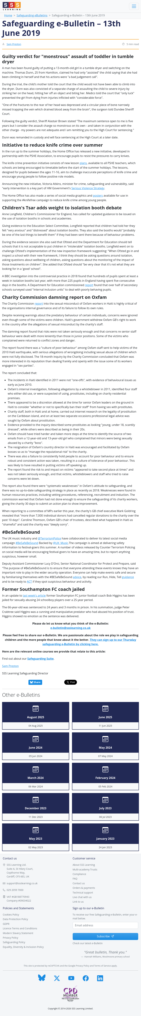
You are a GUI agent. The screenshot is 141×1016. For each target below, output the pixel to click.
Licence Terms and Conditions (20, 928)
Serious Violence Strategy (87, 188)
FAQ (75, 878)
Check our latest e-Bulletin (88, 943)
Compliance (79, 874)
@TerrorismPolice (49, 538)
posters (98, 195)
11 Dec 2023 (36, 817)
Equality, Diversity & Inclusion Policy (23, 947)
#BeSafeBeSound (27, 543)
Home (8, 15)
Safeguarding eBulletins (32, 15)
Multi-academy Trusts (85, 869)
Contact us (79, 883)
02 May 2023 (35, 847)
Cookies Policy (11, 914)
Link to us (78, 901)
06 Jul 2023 (105, 817)
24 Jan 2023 (105, 847)
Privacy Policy (10, 937)
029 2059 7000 (15, 890)
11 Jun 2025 (105, 725)
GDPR (6, 923)
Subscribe (105, 936)
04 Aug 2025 (36, 725)
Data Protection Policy (15, 919)
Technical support (83, 892)
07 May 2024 (105, 756)
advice (77, 577)
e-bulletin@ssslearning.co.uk (70, 628)
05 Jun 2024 (35, 756)
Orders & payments (84, 887)
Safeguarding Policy (14, 942)
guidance (128, 577)
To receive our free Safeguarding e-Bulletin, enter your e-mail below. (105, 916)
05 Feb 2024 (105, 786)
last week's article (34, 595)
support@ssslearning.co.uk (22, 883)
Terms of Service (102, 965)
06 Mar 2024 (35, 786)
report (89, 285)
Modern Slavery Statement (18, 933)
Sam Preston (14, 44)
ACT (29, 581)
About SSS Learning (84, 864)
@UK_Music (60, 543)
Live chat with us (82, 897)
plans (83, 163)
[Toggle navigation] (134, 6)
